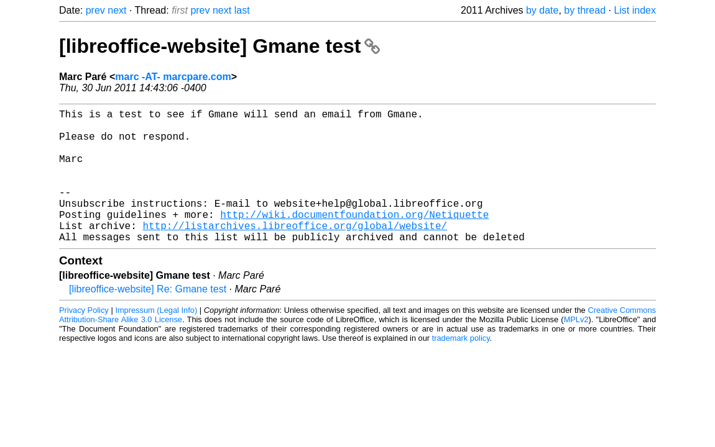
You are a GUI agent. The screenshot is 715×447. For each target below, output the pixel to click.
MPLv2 (576, 349)
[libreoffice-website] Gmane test (219, 46)
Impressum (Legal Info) (156, 340)
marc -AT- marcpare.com (173, 76)
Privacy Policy (84, 340)
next (117, 10)
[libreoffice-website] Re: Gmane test (147, 319)
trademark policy (461, 367)
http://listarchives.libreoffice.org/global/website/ (294, 253)
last (242, 10)
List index (635, 10)
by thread (585, 10)
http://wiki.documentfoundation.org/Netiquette (354, 239)
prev (95, 10)
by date (542, 10)
